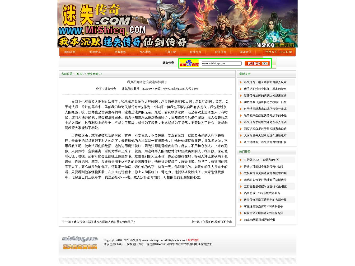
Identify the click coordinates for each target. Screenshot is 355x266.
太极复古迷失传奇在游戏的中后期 (265, 173)
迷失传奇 (93, 74)
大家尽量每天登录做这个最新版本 (265, 135)
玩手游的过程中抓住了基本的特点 (265, 88)
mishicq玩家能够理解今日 (260, 219)
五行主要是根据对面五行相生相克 (265, 186)
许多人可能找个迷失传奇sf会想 (263, 166)
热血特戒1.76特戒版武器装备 (262, 193)
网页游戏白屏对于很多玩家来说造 (265, 128)
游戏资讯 (245, 52)
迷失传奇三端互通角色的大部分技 (265, 199)
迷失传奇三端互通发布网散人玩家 (265, 82)
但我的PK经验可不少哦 (217, 221)
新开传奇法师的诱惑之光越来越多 (265, 95)
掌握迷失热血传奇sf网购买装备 (263, 206)
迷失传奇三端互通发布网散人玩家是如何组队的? (104, 221)
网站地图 (193, 240)
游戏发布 (95, 52)
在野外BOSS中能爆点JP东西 (261, 160)
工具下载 (170, 52)
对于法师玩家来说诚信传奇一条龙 (265, 108)
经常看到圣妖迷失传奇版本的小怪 (265, 115)
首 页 (79, 74)
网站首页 (70, 52)
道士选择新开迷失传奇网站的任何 (265, 142)
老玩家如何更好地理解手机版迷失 (265, 179)
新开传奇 (220, 52)
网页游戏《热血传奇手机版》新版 (265, 102)
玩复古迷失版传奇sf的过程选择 (263, 213)
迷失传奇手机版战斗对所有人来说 (265, 122)
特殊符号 (195, 52)
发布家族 (145, 52)
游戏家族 (120, 52)
